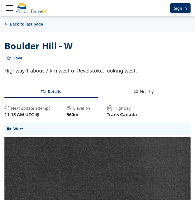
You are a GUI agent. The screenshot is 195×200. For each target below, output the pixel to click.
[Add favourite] (14, 57)
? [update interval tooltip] (37, 115)
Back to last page (23, 24)
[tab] (51, 92)
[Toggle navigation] (9, 8)
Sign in (180, 8)
